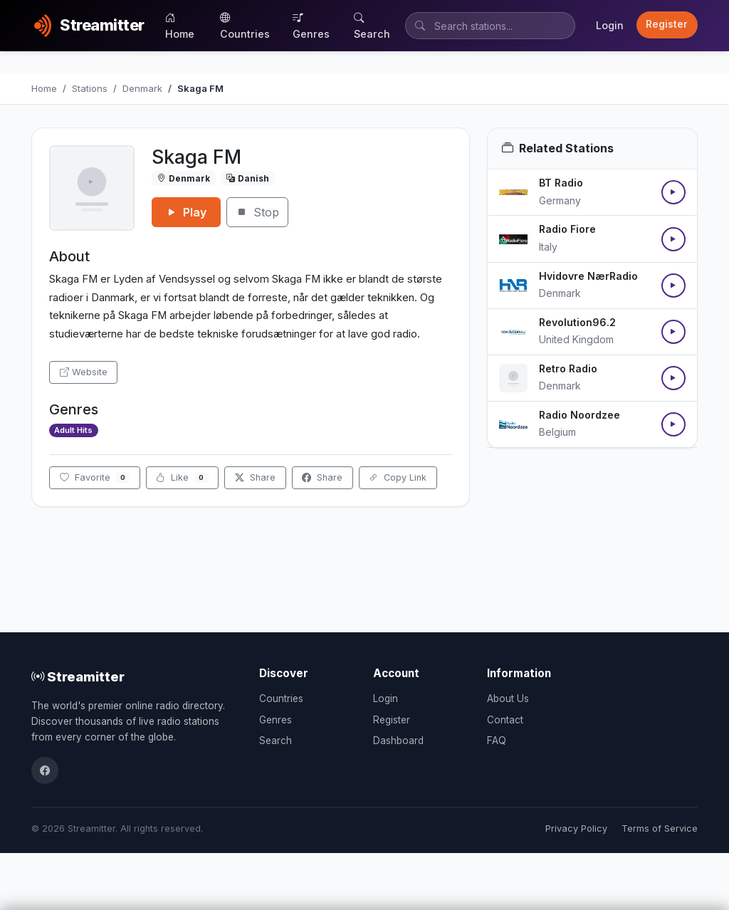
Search (372, 25)
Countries (245, 25)
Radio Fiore (567, 229)
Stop (257, 212)
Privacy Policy (576, 828)
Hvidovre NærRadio (588, 276)
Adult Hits (73, 430)
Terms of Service (660, 828)
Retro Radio (568, 368)
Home (179, 25)
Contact (505, 720)
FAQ (496, 740)
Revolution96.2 (577, 322)
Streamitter (78, 676)
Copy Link (397, 477)
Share (255, 477)
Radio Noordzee (579, 415)
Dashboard (398, 740)
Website (83, 372)
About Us (508, 698)
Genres (311, 25)
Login (610, 25)
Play (186, 212)
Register (667, 24)
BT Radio (561, 183)
